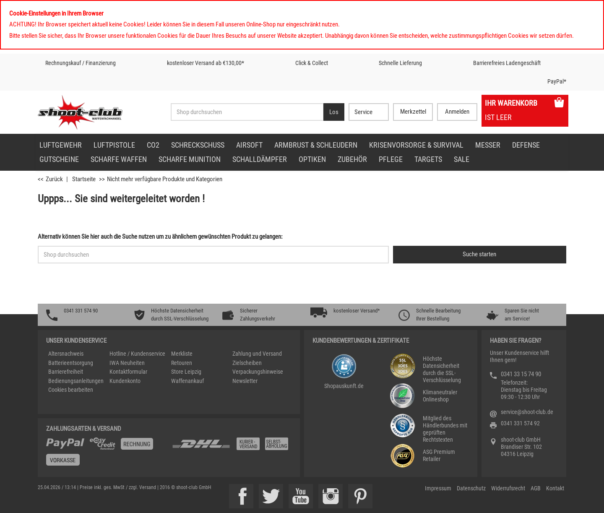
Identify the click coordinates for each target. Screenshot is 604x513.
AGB (536, 488)
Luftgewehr (60, 145)
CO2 (153, 145)
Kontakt (555, 488)
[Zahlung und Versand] (231, 446)
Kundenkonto (125, 381)
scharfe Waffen (119, 159)
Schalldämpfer (259, 159)
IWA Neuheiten (127, 362)
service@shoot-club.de (527, 412)
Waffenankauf (187, 381)
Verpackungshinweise (257, 371)
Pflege (391, 159)
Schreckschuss (197, 145)
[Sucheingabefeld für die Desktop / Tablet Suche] (247, 112)
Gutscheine (59, 159)
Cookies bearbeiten (70, 389)
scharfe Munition (190, 159)
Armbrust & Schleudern (315, 145)
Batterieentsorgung (70, 362)
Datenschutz (471, 488)
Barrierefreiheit (65, 371)
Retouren (181, 362)
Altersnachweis (65, 353)
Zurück (54, 179)
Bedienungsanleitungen (76, 381)
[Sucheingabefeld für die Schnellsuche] (213, 254)
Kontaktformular (128, 371)
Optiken (312, 159)
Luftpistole (114, 145)
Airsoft (249, 145)
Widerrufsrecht (508, 488)
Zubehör (352, 159)
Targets (428, 159)
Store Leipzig (186, 371)
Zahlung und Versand (257, 353)
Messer (487, 145)
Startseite (84, 179)
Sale (461, 159)
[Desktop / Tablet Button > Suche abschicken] (333, 112)
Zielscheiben (247, 362)
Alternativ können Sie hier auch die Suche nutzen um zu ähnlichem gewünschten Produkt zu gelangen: (160, 236)
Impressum (438, 488)
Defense (526, 145)
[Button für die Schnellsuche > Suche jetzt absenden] (479, 254)
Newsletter (245, 381)
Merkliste (182, 353)
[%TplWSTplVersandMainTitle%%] (106, 454)
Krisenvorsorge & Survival (416, 145)
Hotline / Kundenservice (137, 353)
